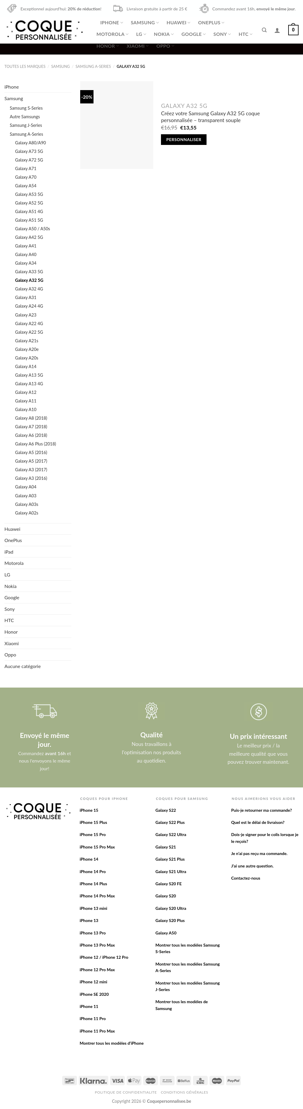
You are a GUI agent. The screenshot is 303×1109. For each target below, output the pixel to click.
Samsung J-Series (26, 125)
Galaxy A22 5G (29, 332)
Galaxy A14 (25, 366)
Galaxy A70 (25, 177)
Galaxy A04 (25, 486)
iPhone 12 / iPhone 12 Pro (104, 957)
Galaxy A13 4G (29, 383)
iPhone (111, 22)
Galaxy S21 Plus (170, 859)
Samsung (145, 22)
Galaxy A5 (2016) (31, 452)
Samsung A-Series (93, 66)
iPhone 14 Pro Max (97, 895)
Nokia (164, 34)
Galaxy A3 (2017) (31, 469)
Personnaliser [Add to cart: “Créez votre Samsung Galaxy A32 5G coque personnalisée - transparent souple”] (183, 139)
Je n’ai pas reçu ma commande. (259, 853)
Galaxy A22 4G (29, 323)
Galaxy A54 (25, 185)
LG (141, 34)
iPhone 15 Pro (93, 834)
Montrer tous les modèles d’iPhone (112, 1043)
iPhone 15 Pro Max (97, 846)
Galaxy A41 (25, 245)
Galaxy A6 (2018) (31, 435)
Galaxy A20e (27, 349)
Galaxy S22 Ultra (170, 834)
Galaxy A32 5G (29, 280)
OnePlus (211, 22)
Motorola (112, 34)
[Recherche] (264, 30)
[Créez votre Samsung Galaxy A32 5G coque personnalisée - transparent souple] (116, 125)
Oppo (165, 46)
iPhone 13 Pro (93, 932)
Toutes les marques (25, 66)
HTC (246, 34)
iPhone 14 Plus (93, 883)
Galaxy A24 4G (29, 306)
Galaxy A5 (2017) (31, 461)
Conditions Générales (184, 1092)
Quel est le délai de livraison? (257, 822)
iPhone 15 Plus (93, 822)
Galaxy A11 (25, 400)
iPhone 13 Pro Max (97, 944)
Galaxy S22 (165, 810)
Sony (222, 34)
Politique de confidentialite (126, 1092)
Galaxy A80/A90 (30, 142)
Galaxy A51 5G (29, 220)
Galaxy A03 (25, 495)
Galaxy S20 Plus (170, 920)
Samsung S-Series (26, 108)
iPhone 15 (89, 810)
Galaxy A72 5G (29, 159)
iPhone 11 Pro (93, 1018)
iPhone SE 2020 (94, 994)
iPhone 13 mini (93, 908)
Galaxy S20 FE (168, 883)
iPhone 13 (89, 920)
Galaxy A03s (26, 504)
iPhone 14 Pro (93, 871)
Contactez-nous (245, 878)
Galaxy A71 (25, 168)
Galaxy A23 (25, 314)
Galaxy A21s (26, 340)
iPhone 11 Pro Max (97, 1030)
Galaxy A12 (25, 392)
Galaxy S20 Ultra (170, 908)
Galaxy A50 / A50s (32, 228)
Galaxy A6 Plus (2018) (35, 443)
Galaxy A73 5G (29, 151)
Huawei (178, 22)
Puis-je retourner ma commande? (261, 810)
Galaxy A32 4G (29, 288)
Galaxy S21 (165, 846)
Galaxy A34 (25, 263)
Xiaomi (138, 46)
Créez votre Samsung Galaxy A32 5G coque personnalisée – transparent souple (210, 116)
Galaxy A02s (26, 512)
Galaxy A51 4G (29, 211)
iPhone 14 (89, 859)
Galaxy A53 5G (29, 194)
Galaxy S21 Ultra (170, 871)
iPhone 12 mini (93, 981)
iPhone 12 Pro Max (97, 969)
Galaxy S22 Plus (170, 822)
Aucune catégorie (22, 666)
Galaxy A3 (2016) (31, 478)
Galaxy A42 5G (29, 237)
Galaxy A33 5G (29, 271)
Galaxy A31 (25, 297)
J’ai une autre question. (252, 865)
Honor (107, 46)
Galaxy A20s (26, 357)
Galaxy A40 (25, 254)
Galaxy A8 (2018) (31, 418)
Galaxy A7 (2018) (31, 426)
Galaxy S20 (165, 895)
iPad (8, 551)
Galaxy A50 (165, 932)
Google (193, 34)
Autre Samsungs (25, 116)
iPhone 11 (89, 1006)
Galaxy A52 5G (29, 202)
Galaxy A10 (25, 409)
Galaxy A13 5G (29, 375)
